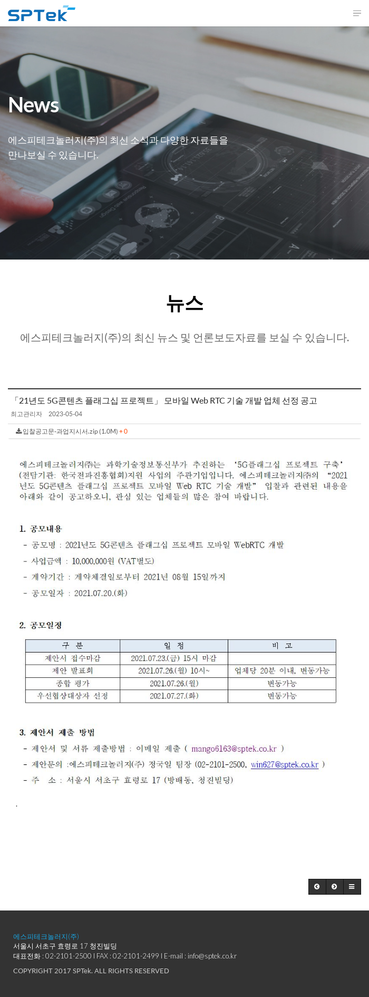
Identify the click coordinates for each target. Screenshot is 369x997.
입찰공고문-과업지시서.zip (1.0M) (72, 431)
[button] (317, 887)
